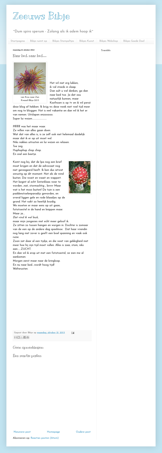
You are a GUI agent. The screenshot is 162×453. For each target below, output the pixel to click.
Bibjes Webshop (108, 41)
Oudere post (83, 432)
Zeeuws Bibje (41, 16)
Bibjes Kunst (86, 41)
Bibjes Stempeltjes (63, 41)
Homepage (53, 432)
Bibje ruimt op (38, 41)
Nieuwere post (22, 432)
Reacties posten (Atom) (45, 438)
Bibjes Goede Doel (133, 41)
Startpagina (18, 41)
